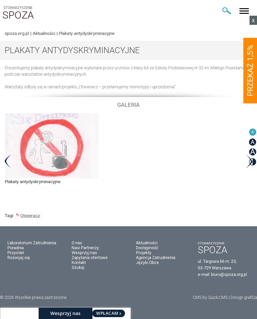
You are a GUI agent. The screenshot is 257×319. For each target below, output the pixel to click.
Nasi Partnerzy (85, 247)
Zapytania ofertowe (90, 257)
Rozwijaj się (18, 257)
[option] (128, 148)
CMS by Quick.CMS (210, 297)
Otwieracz (30, 215)
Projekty (143, 252)
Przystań (15, 252)
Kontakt (79, 262)
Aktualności (44, 33)
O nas (77, 242)
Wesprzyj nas (84, 252)
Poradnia (15, 247)
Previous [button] (8, 161)
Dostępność (147, 247)
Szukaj (78, 267)
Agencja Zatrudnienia (155, 257)
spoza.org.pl (17, 33)
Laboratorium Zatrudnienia (31, 242)
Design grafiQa (244, 297)
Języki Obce (147, 262)
